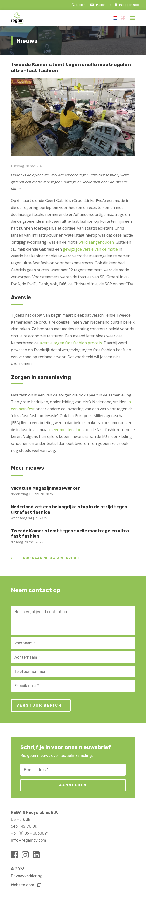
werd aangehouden (96, 242)
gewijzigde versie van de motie (90, 249)
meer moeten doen (66, 429)
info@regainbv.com (28, 840)
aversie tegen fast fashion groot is (71, 342)
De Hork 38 (20, 819)
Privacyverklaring (26, 876)
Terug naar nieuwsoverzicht (45, 558)
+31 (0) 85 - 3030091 (30, 833)
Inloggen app (126, 4)
